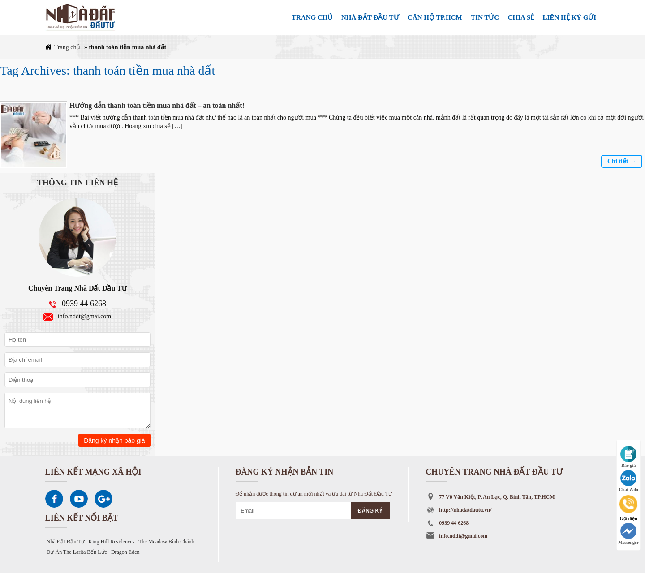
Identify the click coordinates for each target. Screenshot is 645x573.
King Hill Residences (112, 542)
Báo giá (628, 457)
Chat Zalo (628, 481)
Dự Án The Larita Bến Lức (77, 552)
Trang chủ (67, 47)
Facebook (54, 499)
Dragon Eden (125, 552)
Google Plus (103, 499)
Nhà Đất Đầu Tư (66, 542)
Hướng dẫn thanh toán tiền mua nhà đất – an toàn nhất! (157, 105)
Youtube (79, 499)
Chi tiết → (621, 161)
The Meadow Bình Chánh (166, 542)
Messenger (628, 534)
